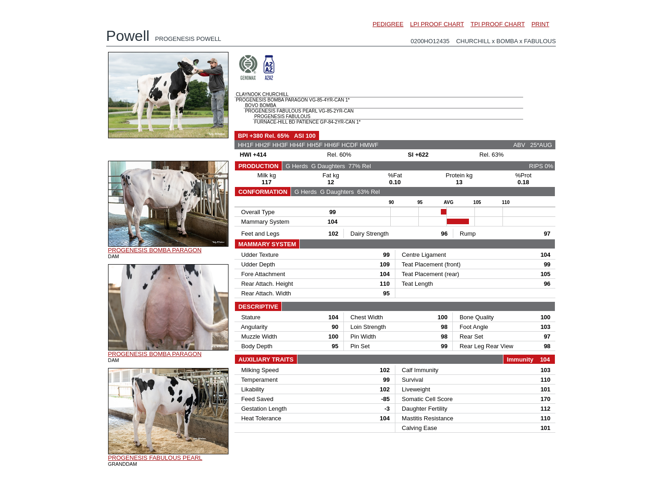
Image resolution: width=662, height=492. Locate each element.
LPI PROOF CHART (437, 24)
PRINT (540, 24)
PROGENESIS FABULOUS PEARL (155, 457)
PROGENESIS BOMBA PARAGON (154, 250)
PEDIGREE (387, 24)
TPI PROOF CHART (498, 24)
